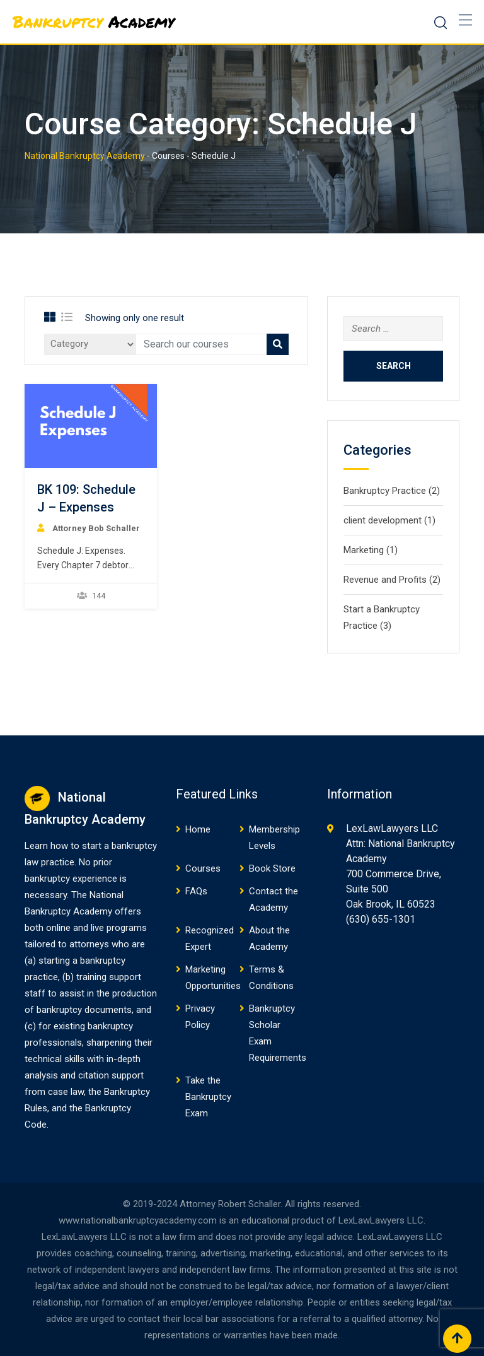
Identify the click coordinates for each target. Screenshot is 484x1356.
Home (197, 829)
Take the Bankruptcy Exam (208, 1097)
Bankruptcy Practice (384, 490)
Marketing (363, 550)
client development (382, 520)
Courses (203, 868)
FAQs (196, 891)
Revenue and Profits (385, 579)
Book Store (272, 868)
